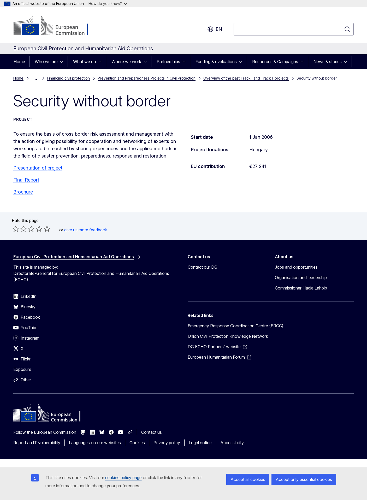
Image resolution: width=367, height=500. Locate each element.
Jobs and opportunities (296, 267)
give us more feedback (85, 229)
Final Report (26, 180)
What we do (84, 61)
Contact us (151, 432)
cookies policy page (123, 477)
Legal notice (200, 442)
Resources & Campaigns (275, 61)
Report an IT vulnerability (36, 442)
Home (19, 61)
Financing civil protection (68, 78)
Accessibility (232, 442)
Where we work (126, 61)
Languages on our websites (95, 442)
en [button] (214, 29)
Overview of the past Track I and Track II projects (246, 78)
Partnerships (168, 61)
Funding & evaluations (216, 61)
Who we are (46, 61)
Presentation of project (37, 168)
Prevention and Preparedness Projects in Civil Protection (147, 78)
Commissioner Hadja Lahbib (301, 288)
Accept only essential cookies (304, 479)
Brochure (23, 192)
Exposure (22, 369)
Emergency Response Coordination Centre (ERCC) (235, 325)
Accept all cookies (247, 479)
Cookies (137, 442)
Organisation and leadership (301, 277)
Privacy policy (166, 442)
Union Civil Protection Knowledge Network (228, 336)
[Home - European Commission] (55, 26)
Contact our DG (202, 267)
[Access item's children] (63, 61)
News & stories (327, 61)
